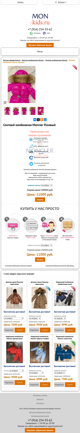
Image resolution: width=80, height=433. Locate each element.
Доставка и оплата (40, 395)
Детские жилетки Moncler (40, 416)
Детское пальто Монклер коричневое (39, 283)
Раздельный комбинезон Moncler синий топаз (64, 337)
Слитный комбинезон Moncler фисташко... (60, 266)
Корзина (61, 2)
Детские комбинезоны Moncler (33, 60)
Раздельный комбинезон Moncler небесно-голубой (40, 337)
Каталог (20, 2)
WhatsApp (35, 33)
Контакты (40, 403)
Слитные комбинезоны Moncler (56, 60)
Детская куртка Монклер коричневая (14, 283)
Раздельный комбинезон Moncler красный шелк (14, 337)
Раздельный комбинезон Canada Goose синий (64, 283)
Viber (46, 33)
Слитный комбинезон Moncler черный (18, 266)
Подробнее (9, 330)
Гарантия (40, 399)
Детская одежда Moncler (12, 60)
